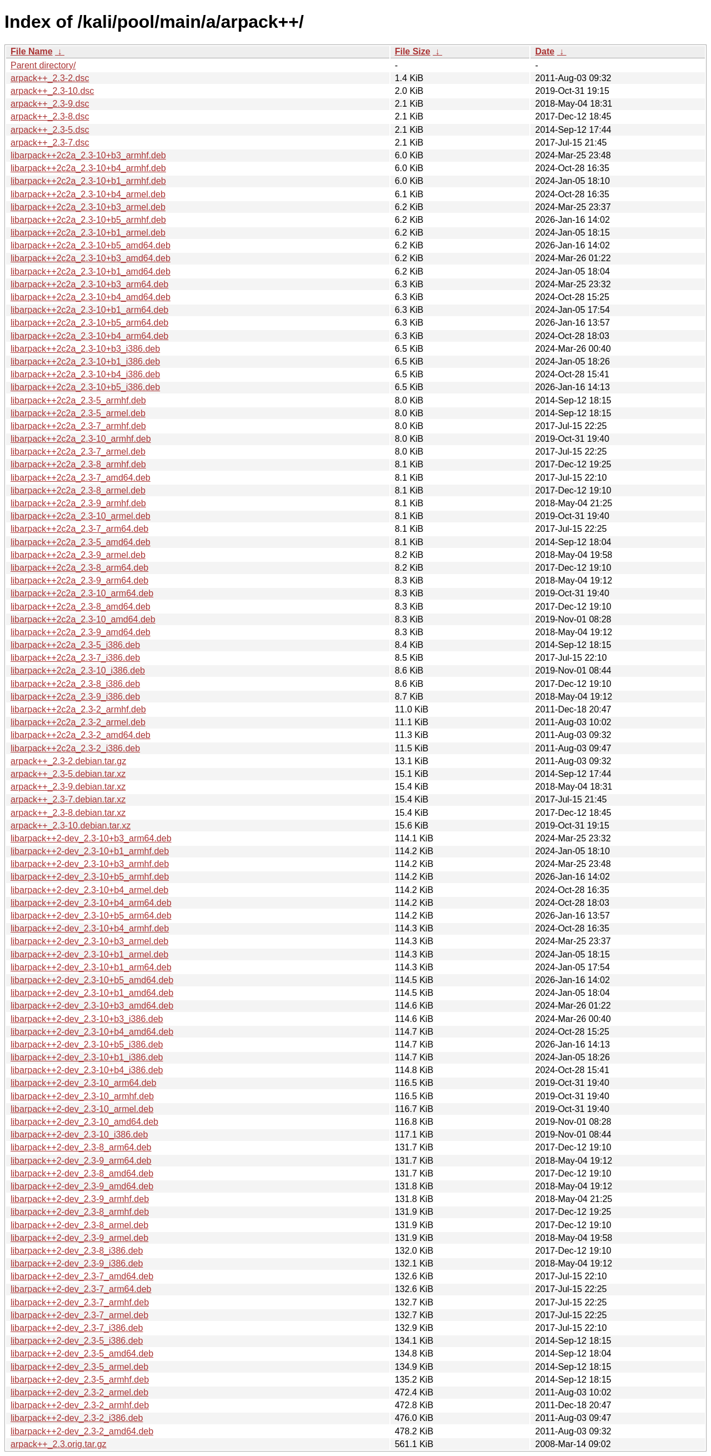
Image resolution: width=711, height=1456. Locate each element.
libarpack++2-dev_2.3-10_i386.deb (79, 1134)
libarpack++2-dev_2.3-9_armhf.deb (80, 1199)
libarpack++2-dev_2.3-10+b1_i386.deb (87, 1057)
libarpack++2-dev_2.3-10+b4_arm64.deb (91, 902)
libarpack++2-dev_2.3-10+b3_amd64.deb (92, 1005)
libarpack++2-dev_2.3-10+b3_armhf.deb (90, 864)
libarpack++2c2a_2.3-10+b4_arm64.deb (89, 336)
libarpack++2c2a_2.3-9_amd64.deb (81, 632)
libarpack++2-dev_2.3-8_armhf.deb (80, 1211)
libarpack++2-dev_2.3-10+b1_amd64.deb (92, 993)
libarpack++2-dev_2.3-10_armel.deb (82, 1109)
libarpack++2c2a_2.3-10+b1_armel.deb (88, 232)
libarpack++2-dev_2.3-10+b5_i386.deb (87, 1044)
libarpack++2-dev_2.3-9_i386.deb (77, 1263)
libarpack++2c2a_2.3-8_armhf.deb (78, 464)
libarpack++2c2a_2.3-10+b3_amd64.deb (91, 258)
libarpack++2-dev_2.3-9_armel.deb (79, 1238)
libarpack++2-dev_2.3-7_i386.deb (77, 1328)
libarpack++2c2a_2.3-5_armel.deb (78, 413)
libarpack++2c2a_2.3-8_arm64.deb (79, 567)
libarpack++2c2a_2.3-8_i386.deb (75, 684)
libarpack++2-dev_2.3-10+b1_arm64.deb (91, 967)
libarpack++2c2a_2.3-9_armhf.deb (78, 503)
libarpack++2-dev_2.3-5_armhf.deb (80, 1379)
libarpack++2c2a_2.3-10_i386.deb (78, 670)
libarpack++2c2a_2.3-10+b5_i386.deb (85, 387)
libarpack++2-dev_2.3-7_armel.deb (79, 1315)
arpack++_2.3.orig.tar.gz (59, 1444)
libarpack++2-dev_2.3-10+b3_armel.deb (89, 941)
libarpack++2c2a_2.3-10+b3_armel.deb (88, 207)
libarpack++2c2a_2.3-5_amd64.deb (81, 542)
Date (544, 51)
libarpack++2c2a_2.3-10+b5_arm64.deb (89, 322)
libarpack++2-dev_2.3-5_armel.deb (79, 1367)
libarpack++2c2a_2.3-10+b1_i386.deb (85, 361)
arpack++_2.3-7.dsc (50, 142)
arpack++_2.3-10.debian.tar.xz (71, 825)
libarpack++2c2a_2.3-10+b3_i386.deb (85, 348)
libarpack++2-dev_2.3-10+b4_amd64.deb (92, 1031)
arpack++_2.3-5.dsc (50, 129)
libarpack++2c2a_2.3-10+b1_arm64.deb (89, 310)
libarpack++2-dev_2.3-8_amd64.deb (82, 1173)
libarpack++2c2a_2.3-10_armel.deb (81, 516)
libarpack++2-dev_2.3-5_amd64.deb (82, 1353)
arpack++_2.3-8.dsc (50, 116)
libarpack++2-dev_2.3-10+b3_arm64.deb (91, 838)
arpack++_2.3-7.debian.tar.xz (68, 799)
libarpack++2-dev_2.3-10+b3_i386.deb (87, 1019)
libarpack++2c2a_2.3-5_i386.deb (75, 645)
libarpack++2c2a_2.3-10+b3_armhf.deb (88, 155)
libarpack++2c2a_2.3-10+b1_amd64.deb (91, 271)
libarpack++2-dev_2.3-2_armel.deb (79, 1392)
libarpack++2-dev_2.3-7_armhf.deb (80, 1302)
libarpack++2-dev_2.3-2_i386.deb (77, 1418)
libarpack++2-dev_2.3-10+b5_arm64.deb (91, 915)
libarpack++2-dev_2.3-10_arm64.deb (83, 1083)
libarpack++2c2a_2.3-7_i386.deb (75, 657)
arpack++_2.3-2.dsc (50, 78)
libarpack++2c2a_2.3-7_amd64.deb (81, 477)
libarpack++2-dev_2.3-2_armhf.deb (80, 1405)
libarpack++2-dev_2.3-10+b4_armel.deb (89, 890)
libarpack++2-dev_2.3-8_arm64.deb (81, 1147)
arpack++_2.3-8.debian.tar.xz (68, 812)
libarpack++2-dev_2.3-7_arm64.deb (81, 1289)
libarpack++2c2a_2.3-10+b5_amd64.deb (91, 245)
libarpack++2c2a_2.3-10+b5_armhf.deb (88, 220)
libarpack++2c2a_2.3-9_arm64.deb (79, 580)
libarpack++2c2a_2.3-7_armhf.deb (78, 426)
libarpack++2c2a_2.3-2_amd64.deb (81, 735)
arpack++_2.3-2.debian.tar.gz (68, 761)
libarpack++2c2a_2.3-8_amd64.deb (81, 606)
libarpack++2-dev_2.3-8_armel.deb (79, 1225)
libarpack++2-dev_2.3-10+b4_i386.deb (87, 1070)
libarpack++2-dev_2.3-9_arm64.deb (81, 1160)
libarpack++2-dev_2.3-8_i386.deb (77, 1250)
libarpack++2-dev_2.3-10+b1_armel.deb (89, 954)
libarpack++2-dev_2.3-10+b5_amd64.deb (92, 980)
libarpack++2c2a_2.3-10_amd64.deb (83, 619)
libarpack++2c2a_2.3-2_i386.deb (75, 748)
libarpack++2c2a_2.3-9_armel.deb (78, 555)
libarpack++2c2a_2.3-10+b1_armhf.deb (88, 181)
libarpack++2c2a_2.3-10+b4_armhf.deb (88, 168)
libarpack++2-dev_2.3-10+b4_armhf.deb (90, 928)
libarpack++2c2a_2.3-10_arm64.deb (82, 593)
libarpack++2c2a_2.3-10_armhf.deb (81, 438)
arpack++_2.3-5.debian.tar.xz (68, 774)
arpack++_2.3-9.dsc (50, 103)
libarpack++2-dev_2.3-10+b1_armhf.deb (90, 851)
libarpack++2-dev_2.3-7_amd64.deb (82, 1276)
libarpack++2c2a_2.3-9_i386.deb (75, 696)
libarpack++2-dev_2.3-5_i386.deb (77, 1340)
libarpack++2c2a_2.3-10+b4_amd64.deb (91, 297)
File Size (412, 51)
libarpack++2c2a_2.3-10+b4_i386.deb (85, 374)
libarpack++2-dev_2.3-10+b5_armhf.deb (90, 876)
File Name (32, 51)
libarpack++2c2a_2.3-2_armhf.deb (78, 709)
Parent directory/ (43, 65)
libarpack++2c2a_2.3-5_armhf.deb (78, 400)
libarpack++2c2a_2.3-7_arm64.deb (79, 528)
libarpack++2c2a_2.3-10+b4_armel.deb (88, 194)
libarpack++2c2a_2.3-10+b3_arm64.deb (89, 284)
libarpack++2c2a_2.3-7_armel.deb (78, 451)
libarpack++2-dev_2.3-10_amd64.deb (84, 1121)
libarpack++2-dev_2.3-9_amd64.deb (82, 1186)
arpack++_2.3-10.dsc (52, 91)
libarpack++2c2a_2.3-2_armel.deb (78, 722)
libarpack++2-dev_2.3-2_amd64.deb (82, 1431)
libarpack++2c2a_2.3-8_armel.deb (78, 490)
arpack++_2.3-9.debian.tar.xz (68, 786)
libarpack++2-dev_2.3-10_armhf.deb (82, 1096)
